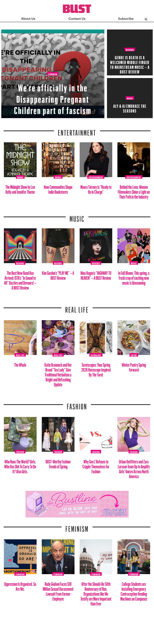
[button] (146, 19)
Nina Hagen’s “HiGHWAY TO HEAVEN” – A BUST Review (96, 274)
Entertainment (77, 131)
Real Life (20, 355)
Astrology (96, 355)
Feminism (52, 74)
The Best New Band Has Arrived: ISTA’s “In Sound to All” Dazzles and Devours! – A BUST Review (20, 279)
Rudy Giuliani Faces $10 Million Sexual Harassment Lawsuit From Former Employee (58, 590)
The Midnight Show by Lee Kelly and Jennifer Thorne (20, 188)
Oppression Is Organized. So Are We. (20, 585)
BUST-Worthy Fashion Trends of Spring (58, 463)
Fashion (77, 405)
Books (20, 177)
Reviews (130, 49)
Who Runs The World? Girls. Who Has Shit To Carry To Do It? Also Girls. (20, 465)
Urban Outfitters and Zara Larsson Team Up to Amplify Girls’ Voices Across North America (134, 468)
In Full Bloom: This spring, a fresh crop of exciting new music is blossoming (133, 277)
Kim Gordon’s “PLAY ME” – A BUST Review (58, 274)
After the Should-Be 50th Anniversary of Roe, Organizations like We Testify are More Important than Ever (95, 592)
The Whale (20, 364)
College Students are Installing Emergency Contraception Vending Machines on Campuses (133, 590)
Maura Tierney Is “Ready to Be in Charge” (95, 188)
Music (130, 98)
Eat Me (134, 355)
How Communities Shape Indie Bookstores (58, 188)
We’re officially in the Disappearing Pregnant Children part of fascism (53, 96)
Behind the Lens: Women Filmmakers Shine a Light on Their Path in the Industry (134, 190)
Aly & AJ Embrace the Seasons (129, 107)
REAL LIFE (77, 308)
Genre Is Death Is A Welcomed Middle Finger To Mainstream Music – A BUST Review (130, 63)
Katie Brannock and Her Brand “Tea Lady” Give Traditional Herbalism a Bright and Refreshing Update (58, 373)
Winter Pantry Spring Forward (134, 366)
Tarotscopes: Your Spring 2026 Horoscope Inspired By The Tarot (96, 368)
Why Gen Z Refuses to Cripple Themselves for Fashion (95, 465)
